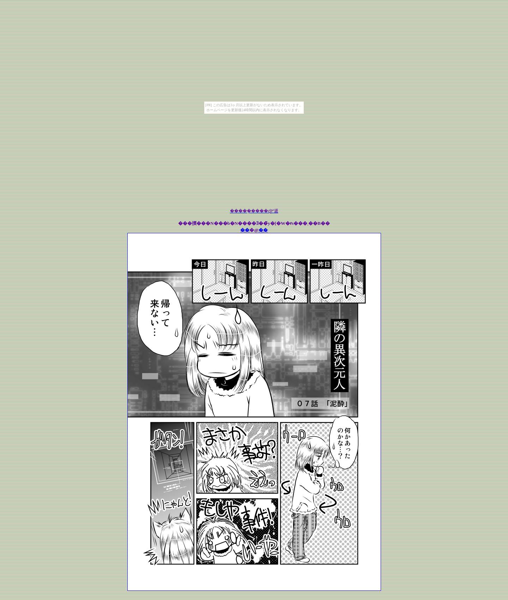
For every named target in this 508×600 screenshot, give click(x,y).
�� (244, 230)
